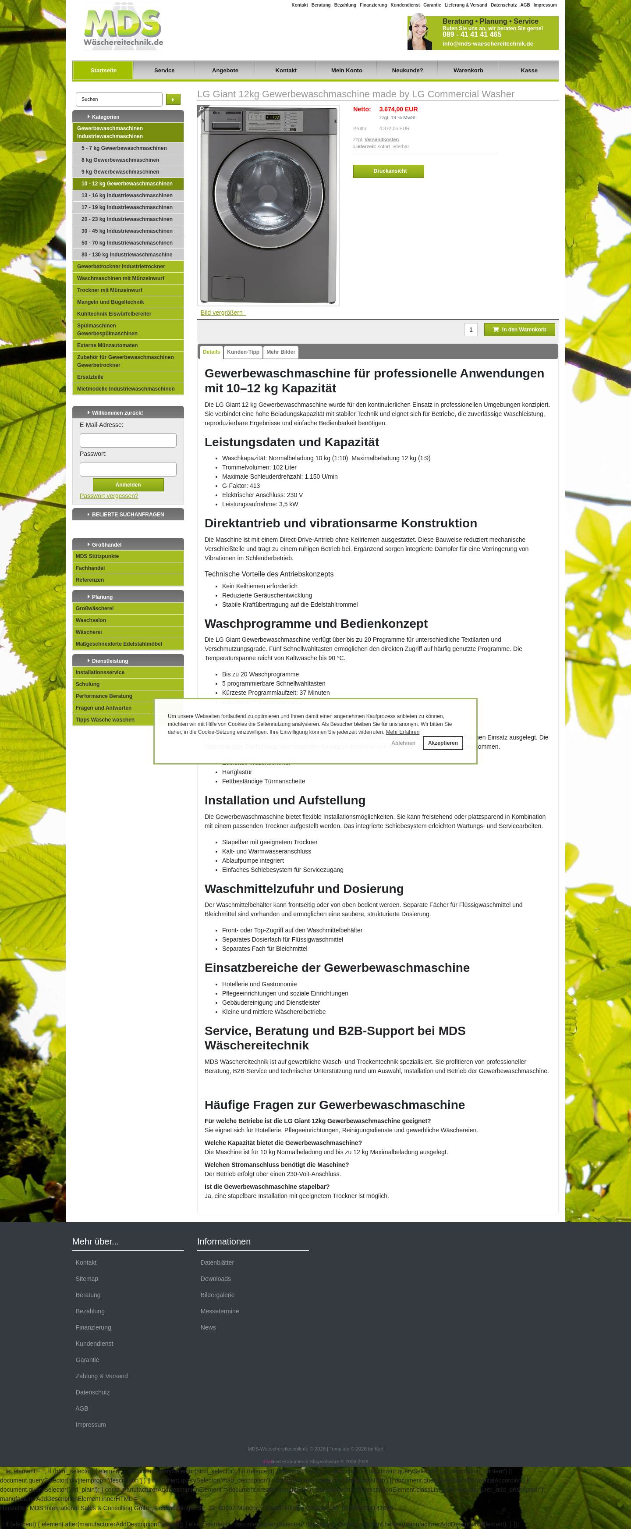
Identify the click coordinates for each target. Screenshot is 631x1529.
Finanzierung (373, 5)
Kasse (529, 70)
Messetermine (218, 1311)
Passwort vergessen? (109, 495)
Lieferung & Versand (466, 5)
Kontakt (300, 5)
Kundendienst (405, 5)
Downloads (214, 1278)
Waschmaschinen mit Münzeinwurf (120, 278)
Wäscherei (87, 632)
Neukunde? (407, 70)
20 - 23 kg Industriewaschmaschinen (127, 219)
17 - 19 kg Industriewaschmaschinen (127, 207)
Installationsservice (98, 672)
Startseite (104, 70)
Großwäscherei (93, 608)
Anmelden (128, 485)
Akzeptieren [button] (443, 743)
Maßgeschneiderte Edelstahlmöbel (117, 644)
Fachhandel (89, 568)
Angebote (225, 70)
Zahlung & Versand (100, 1376)
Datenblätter (215, 1262)
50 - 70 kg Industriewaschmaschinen (127, 243)
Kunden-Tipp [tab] (243, 352)
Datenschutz (504, 5)
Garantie (432, 5)
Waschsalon (89, 620)
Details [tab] (211, 352)
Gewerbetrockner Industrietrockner (121, 266)
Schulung (86, 684)
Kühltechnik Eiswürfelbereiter (114, 314)
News (206, 1327)
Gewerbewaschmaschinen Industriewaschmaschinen (110, 132)
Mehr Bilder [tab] (280, 352)
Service (164, 70)
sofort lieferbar (393, 146)
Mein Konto (346, 70)
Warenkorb (468, 70)
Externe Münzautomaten (107, 345)
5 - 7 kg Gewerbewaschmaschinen (124, 148)
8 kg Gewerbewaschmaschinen (120, 160)
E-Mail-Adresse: (102, 424)
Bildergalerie (216, 1294)
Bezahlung (345, 5)
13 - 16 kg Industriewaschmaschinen (127, 195)
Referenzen (88, 580)
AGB (525, 5)
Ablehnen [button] (403, 743)
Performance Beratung (102, 696)
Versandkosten (382, 139)
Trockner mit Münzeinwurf (109, 290)
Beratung (321, 5)
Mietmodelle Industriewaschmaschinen (126, 389)
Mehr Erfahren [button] (403, 732)
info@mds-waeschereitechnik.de (488, 43)
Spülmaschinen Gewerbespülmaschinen (107, 330)
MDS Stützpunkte (96, 556)
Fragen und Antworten (102, 708)
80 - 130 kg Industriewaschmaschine (127, 255)
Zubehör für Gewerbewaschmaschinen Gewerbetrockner (125, 361)
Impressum (545, 5)
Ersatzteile (90, 377)
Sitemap (85, 1278)
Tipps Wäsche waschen (104, 720)
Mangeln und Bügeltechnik (110, 302)
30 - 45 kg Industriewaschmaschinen (127, 231)
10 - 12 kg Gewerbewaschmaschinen (127, 184)
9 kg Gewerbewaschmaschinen (120, 172)
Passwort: (93, 453)
